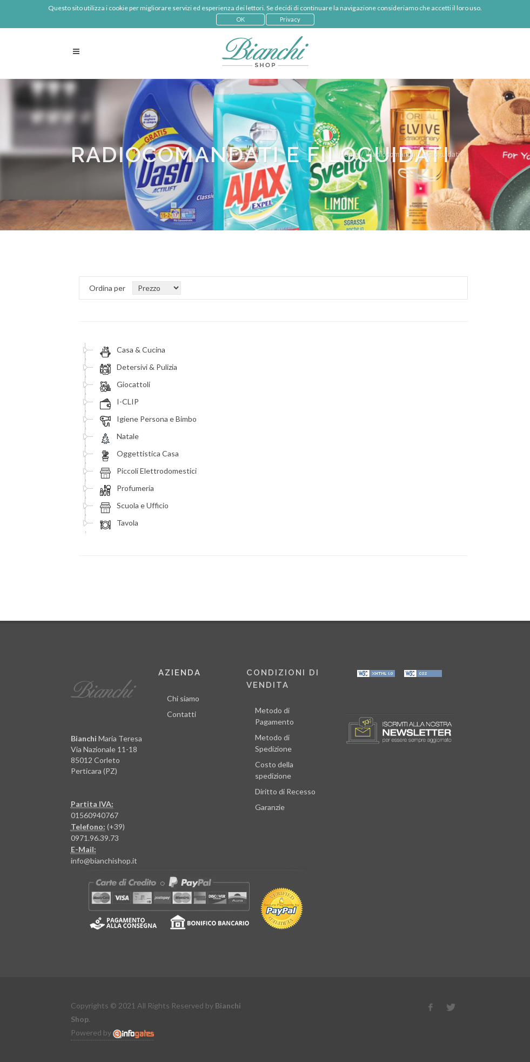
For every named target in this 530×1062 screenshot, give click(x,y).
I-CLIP (118, 401)
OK (240, 19)
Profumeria (125, 488)
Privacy (290, 19)
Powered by (112, 1033)
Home (348, 154)
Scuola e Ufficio (133, 505)
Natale (118, 436)
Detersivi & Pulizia (137, 367)
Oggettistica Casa (138, 453)
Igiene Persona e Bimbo (147, 419)
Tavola (117, 522)
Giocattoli (123, 384)
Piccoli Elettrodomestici (147, 470)
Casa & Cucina (131, 349)
